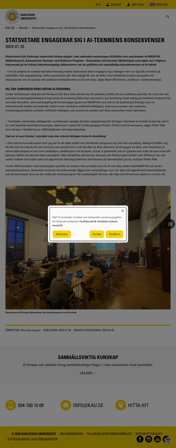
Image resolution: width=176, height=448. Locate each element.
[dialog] (88, 224)
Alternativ (62, 234)
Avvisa (97, 234)
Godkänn (114, 234)
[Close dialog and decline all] (122, 209)
